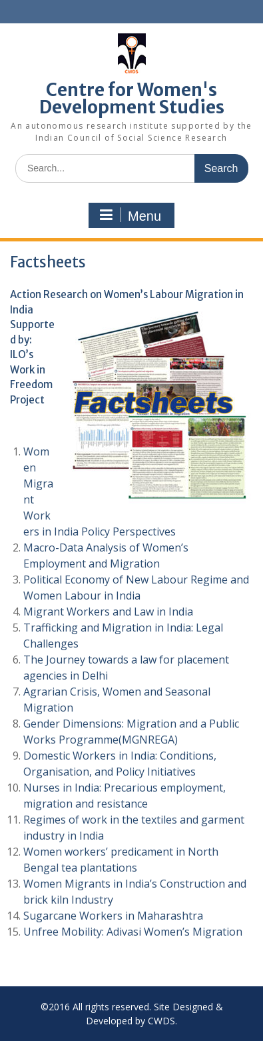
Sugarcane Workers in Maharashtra (113, 915)
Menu (130, 215)
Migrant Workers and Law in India (108, 611)
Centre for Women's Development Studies (131, 98)
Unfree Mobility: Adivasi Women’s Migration (132, 931)
